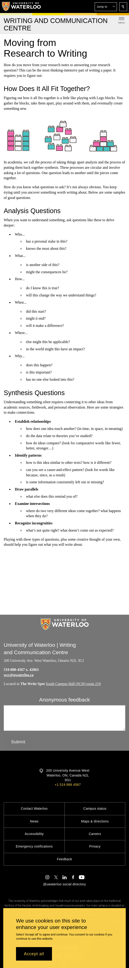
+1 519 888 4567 (68, 784)
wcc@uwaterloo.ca (18, 675)
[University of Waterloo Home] (21, 6)
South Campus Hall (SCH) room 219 (73, 684)
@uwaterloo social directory (64, 884)
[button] (106, 7)
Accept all (34, 954)
